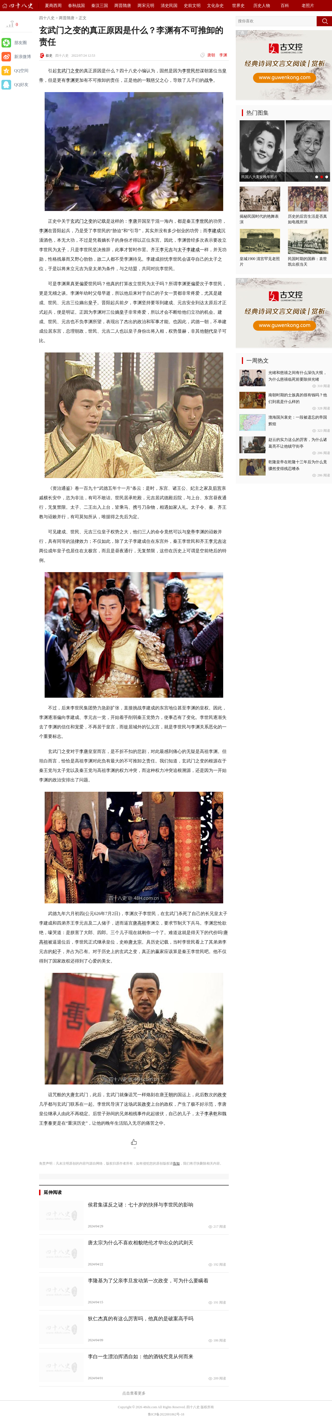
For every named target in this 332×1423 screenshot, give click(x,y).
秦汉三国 (99, 5)
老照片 (308, 5)
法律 (74, 541)
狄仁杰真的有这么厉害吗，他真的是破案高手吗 (140, 1318)
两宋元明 (146, 5)
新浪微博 (22, 56)
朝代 (208, 331)
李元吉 (166, 249)
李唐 (132, 221)
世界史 (238, 5)
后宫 (217, 488)
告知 (176, 1163)
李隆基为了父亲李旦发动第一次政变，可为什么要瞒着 (148, 1280)
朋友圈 (20, 42)
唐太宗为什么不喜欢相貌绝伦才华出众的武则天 (140, 1243)
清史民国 (169, 5)
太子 (61, 249)
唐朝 (211, 55)
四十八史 (47, 18)
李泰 (48, 1123)
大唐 (70, 1094)
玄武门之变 (68, 70)
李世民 (188, 70)
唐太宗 (135, 942)
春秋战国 (76, 5)
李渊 (223, 55)
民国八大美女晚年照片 (259, 177)
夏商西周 (53, 5)
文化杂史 (215, 5)
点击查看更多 (134, 1393)
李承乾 (211, 1113)
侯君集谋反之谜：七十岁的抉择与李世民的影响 (140, 1205)
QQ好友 (21, 84)
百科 (285, 5)
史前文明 (192, 5)
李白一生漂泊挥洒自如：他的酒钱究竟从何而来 (140, 1356)
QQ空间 (21, 70)
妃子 (56, 951)
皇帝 (190, 531)
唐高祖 (139, 923)
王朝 (168, 1094)
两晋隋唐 (122, 5)
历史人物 (261, 5)
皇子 (92, 302)
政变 (222, 1094)
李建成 (214, 230)
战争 (208, 80)
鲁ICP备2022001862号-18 (166, 1414)
